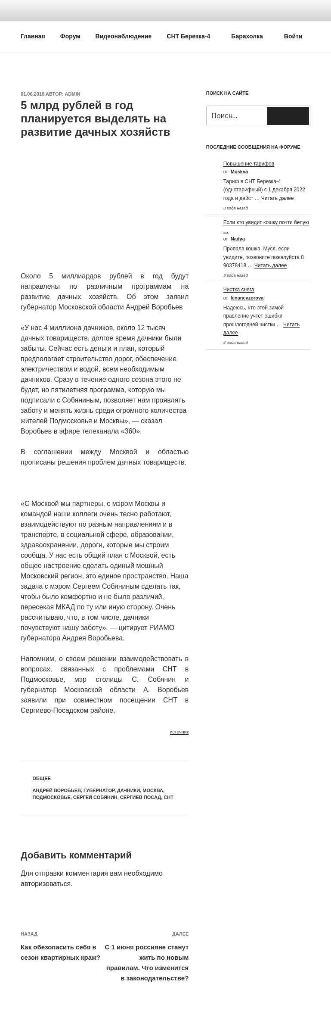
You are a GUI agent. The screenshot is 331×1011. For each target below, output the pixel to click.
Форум (70, 36)
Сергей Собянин (95, 797)
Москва (152, 790)
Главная (33, 36)
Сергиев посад (140, 797)
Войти (293, 36)
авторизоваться (46, 883)
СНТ (168, 797)
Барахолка (251, 36)
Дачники (128, 790)
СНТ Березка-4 (192, 36)
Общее (42, 778)
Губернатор (99, 790)
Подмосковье (52, 797)
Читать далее (277, 198)
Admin (72, 94)
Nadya (238, 238)
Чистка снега (238, 290)
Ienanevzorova (247, 297)
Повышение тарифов (248, 164)
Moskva (239, 171)
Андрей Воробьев (57, 790)
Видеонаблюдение (124, 36)
